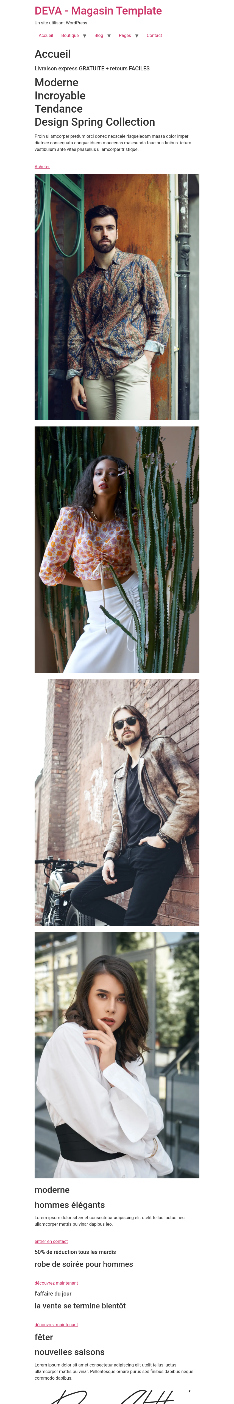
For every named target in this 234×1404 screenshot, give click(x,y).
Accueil (46, 35)
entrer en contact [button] (51, 1241)
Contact (154, 35)
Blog (98, 35)
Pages (125, 35)
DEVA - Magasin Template (98, 10)
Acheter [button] (42, 166)
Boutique (70, 35)
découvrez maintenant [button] (56, 1283)
